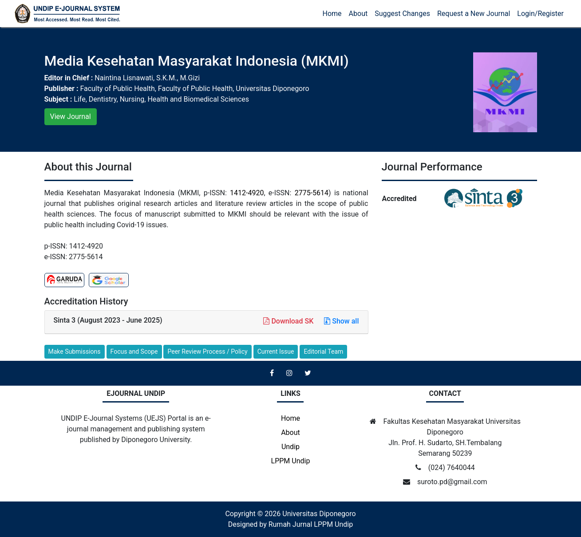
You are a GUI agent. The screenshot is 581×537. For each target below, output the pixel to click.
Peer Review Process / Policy (207, 351)
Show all (341, 321)
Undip (290, 446)
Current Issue (275, 351)
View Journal (70, 116)
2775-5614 (311, 193)
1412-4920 (247, 193)
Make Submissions (74, 351)
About (358, 13)
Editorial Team (323, 351)
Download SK (289, 321)
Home (332, 13)
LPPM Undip (290, 461)
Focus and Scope (134, 351)
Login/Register (540, 13)
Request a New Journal (473, 13)
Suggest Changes (402, 13)
